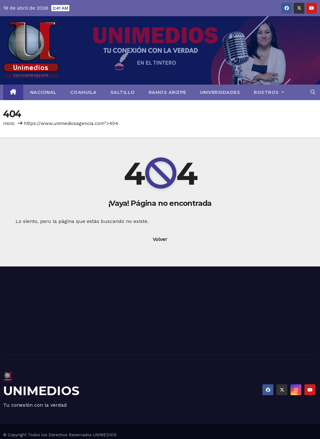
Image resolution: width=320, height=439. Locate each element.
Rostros (269, 92)
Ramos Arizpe (167, 92)
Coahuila (83, 92)
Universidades (220, 92)
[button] (312, 92)
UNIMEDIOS (41, 390)
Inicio (9, 123)
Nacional (43, 92)
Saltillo (122, 92)
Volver (160, 239)
